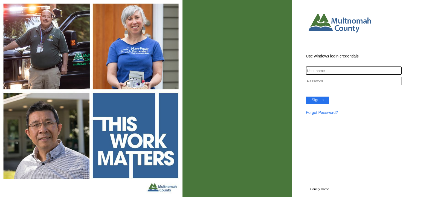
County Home (319, 189)
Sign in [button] (318, 100)
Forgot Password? (322, 112)
